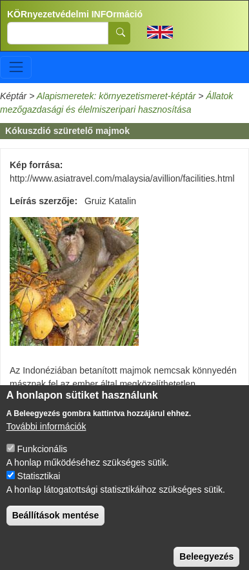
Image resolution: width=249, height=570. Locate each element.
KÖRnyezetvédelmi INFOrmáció (75, 14)
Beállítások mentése (55, 525)
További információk (46, 437)
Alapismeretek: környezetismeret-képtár (116, 96)
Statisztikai (39, 486)
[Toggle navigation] (16, 67)
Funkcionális (42, 459)
